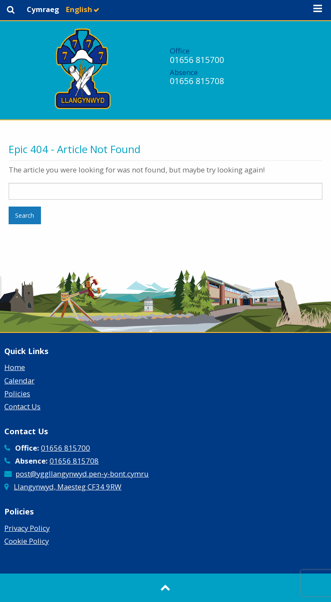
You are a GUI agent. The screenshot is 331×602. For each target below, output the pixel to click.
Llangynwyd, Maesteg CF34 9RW (68, 487)
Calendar (19, 381)
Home (14, 367)
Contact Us (22, 406)
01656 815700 (197, 59)
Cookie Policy (26, 541)
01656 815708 (197, 80)
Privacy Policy (27, 528)
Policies (17, 393)
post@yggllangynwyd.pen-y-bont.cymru (82, 474)
